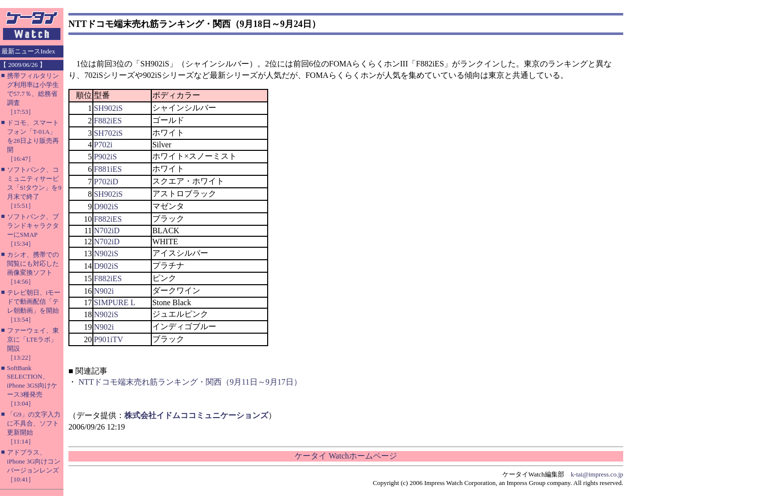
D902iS (106, 206)
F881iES (108, 169)
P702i (103, 144)
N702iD (107, 230)
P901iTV (108, 339)
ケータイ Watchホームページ (345, 456)
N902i (104, 291)
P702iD (106, 181)
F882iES (108, 120)
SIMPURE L (114, 302)
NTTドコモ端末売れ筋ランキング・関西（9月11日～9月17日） (190, 382)
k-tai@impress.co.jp (597, 474)
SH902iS (108, 108)
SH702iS (108, 133)
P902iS (105, 156)
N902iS (106, 253)
